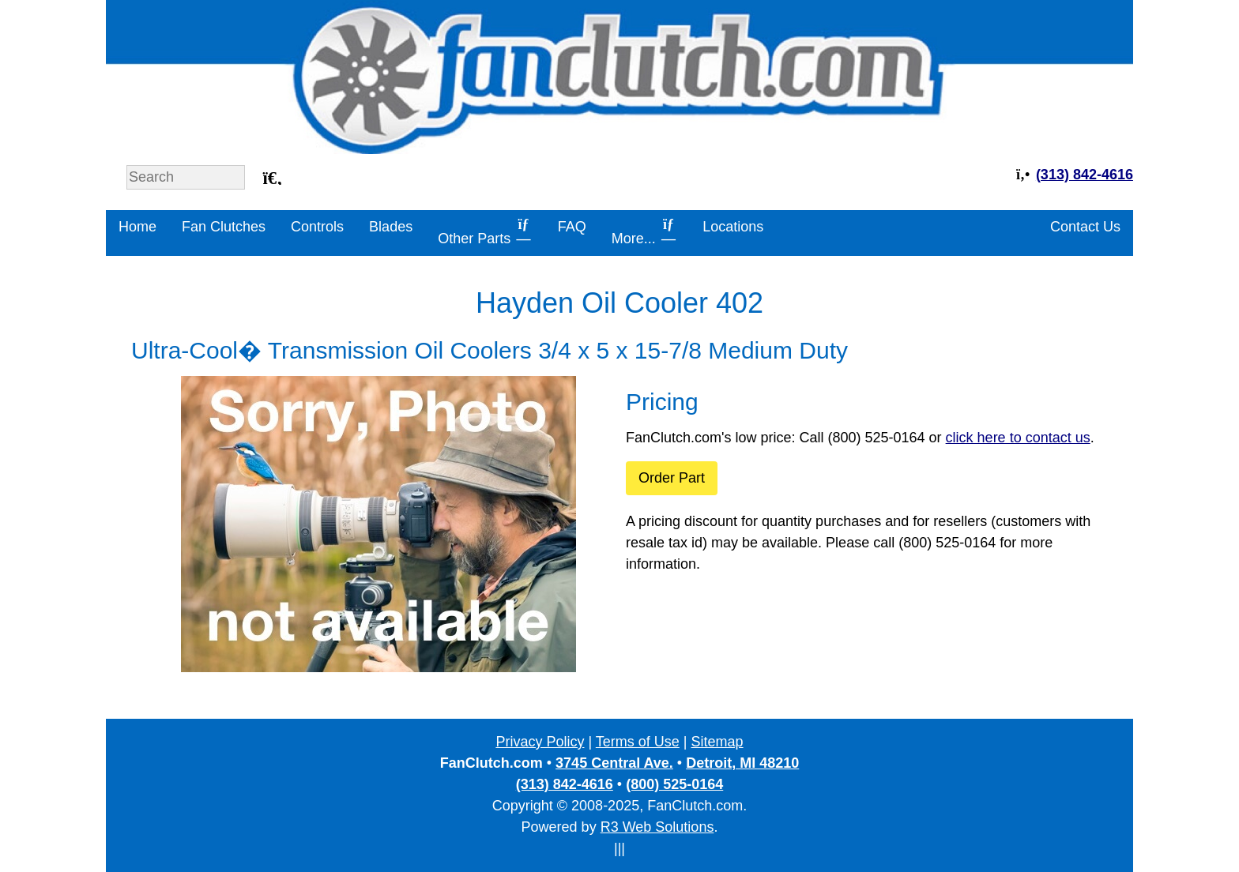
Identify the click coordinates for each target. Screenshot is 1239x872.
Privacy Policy (539, 742)
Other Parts (485, 231)
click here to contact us (1018, 437)
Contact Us (1085, 227)
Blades (390, 227)
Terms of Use (638, 742)
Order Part (671, 478)
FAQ (572, 227)
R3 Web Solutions (657, 827)
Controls (317, 227)
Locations (732, 227)
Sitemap (717, 742)
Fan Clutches (224, 227)
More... (645, 231)
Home (137, 227)
